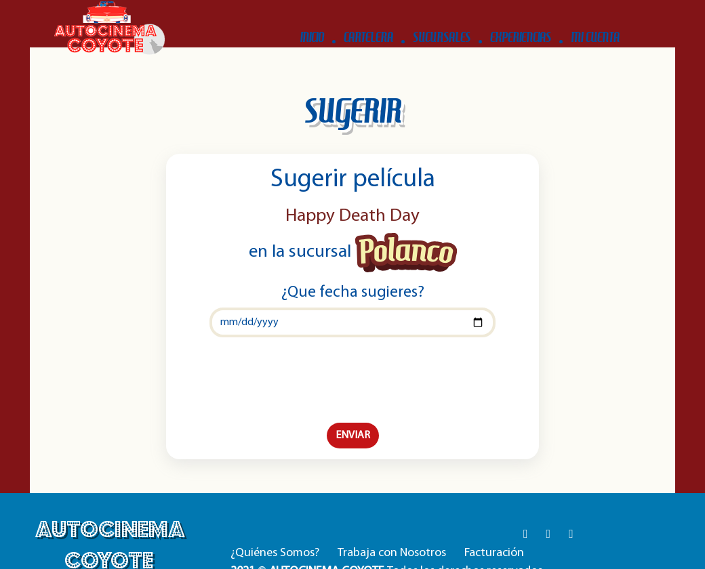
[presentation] (352, 380)
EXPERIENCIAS (520, 37)
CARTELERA (368, 37)
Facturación (494, 553)
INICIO (312, 37)
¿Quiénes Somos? (274, 553)
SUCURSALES (441, 37)
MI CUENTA (595, 37)
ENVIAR (353, 435)
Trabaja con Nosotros (392, 553)
